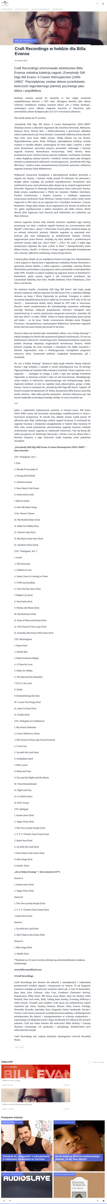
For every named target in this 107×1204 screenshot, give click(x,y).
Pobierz (30, 1076)
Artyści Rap (57, 9)
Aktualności (7, 9)
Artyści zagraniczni (40, 9)
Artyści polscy (22, 9)
